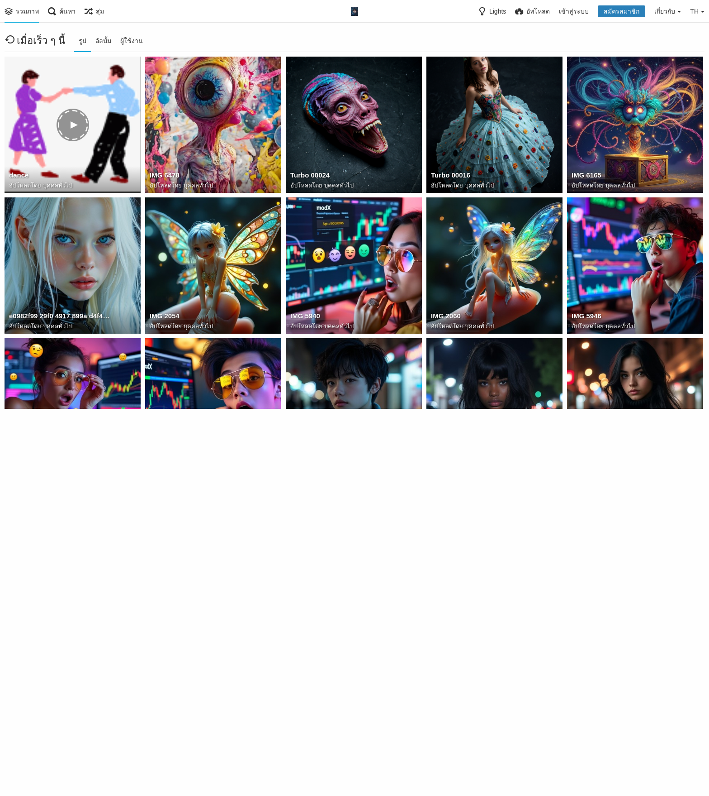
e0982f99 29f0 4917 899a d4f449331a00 (60, 317)
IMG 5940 (304, 317)
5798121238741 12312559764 (615, 599)
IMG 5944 (23, 458)
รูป (82, 40)
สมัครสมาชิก (621, 11)
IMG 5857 (164, 599)
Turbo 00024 (308, 176)
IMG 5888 (586, 458)
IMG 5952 (164, 458)
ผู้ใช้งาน (131, 40)
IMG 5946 (586, 317)
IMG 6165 (586, 176)
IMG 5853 (304, 599)
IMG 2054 (164, 317)
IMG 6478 (164, 176)
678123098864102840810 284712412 (482, 739)
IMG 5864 (445, 599)
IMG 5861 (23, 599)
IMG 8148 (23, 739)
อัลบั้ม (103, 40)
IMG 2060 (445, 317)
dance (18, 176)
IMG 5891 (445, 458)
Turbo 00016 (449, 176)
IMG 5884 (304, 458)
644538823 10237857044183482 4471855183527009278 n (200, 739)
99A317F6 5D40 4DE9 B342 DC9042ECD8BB (341, 739)
